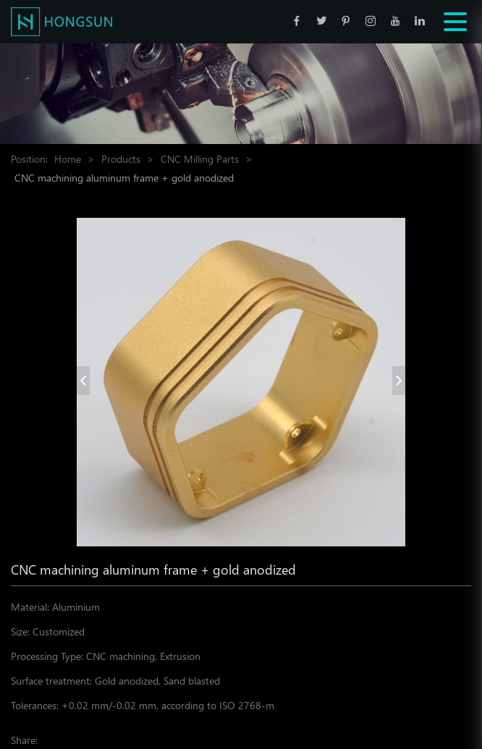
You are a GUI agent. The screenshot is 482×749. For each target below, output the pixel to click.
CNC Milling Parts (200, 159)
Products (120, 159)
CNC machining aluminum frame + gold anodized (124, 178)
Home (67, 159)
